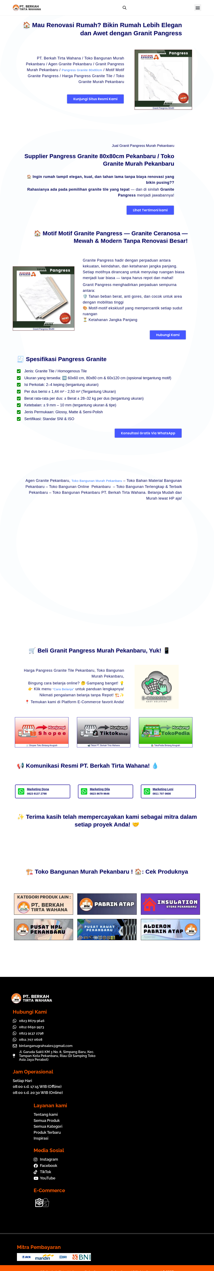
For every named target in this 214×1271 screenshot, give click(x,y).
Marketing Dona (38, 789)
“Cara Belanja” (61, 689)
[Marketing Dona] (21, 791)
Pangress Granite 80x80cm (78, 70)
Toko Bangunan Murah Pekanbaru (111, 481)
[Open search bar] (124, 8)
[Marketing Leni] (147, 791)
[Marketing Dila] (84, 791)
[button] (197, 7)
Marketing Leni (163, 789)
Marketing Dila (100, 789)
